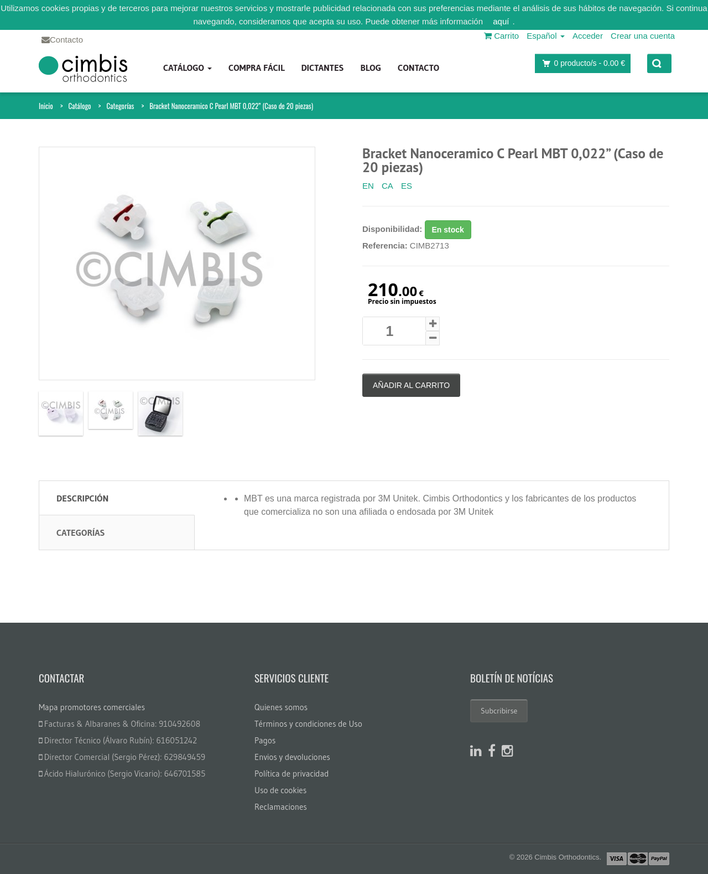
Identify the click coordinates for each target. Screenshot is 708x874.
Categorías (120, 105)
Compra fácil (256, 67)
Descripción (82, 498)
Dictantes (322, 67)
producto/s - (581, 63)
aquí (501, 21)
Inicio (46, 105)
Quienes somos (281, 707)
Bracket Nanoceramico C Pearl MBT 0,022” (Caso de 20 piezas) (231, 105)
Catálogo (187, 67)
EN (368, 185)
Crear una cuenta (643, 35)
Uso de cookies (280, 790)
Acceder (587, 35)
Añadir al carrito (411, 385)
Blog (370, 67)
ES (406, 185)
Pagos (264, 740)
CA (387, 185)
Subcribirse (499, 711)
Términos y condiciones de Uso (308, 723)
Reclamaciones (280, 806)
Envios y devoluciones (292, 757)
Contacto (418, 67)
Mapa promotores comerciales (92, 707)
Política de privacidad (291, 773)
